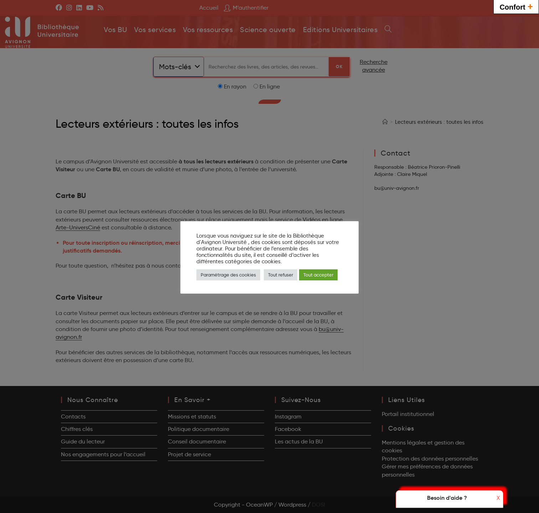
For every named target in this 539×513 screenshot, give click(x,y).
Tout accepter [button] (318, 275)
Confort (516, 6)
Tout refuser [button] (280, 275)
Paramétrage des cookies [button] (228, 275)
